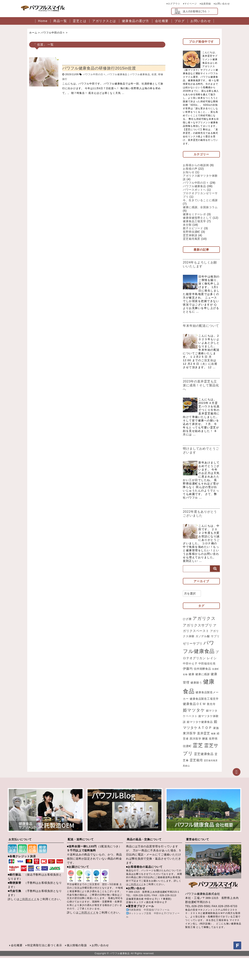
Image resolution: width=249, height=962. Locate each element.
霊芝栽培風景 (191, 238)
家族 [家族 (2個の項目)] (216, 732)
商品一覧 (60, 21)
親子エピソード (193, 228)
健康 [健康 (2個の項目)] (191, 678)
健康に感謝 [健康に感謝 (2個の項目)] (202, 678)
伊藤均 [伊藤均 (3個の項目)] (188, 672)
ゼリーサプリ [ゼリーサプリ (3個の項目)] (193, 647)
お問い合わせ (222, 4)
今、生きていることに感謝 (200, 200)
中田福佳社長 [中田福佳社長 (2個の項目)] (207, 667)
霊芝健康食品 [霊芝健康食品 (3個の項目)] (204, 758)
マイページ (190, 4)
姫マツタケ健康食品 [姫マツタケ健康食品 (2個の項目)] (200, 726)
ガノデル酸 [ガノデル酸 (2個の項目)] (203, 640)
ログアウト (173, 4)
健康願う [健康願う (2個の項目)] (196, 686)
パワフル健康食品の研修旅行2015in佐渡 (99, 68)
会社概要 (162, 21)
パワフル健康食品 (117, 74)
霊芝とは (79, 21)
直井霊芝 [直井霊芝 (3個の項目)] (203, 737)
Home (43, 21)
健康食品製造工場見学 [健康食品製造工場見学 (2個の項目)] (204, 702)
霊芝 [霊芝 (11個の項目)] (198, 749)
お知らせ (189, 172)
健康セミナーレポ (194, 214)
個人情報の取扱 (77, 949)
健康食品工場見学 (194, 221)
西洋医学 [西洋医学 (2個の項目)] (195, 742)
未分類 (187, 224)
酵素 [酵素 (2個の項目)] (205, 742)
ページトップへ (236, 776)
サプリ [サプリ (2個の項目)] (215, 640)
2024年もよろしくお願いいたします (201, 264)
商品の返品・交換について (144, 843)
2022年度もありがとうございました (201, 517)
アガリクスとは (104, 21)
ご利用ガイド (28, 903)
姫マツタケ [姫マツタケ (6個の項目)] (194, 714)
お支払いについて (20, 843)
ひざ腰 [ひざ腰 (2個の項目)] (187, 622)
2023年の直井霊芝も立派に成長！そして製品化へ (201, 389)
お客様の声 (190, 168)
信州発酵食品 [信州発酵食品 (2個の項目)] (202, 672)
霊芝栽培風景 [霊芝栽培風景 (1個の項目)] (211, 765)
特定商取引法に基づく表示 (44, 949)
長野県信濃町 (191, 231)
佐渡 (154, 74)
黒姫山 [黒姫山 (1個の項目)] (186, 770)
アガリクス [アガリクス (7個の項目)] (204, 622)
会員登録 (206, 4)
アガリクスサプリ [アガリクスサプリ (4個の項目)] (197, 629)
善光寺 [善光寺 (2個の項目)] (211, 708)
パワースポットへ (194, 189)
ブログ (179, 21)
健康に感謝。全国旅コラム (200, 207)
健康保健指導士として (197, 217)
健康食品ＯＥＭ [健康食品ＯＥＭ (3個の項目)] (194, 708)
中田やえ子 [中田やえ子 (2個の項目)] (190, 667)
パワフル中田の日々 (94, 74)
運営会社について (197, 843)
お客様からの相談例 (196, 165)
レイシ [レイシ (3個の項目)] (212, 662)
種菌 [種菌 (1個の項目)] (213, 738)
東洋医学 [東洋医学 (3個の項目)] (189, 737)
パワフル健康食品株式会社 (202, 897)
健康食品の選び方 (135, 21)
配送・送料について (81, 843)
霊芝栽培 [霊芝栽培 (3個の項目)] (196, 764)
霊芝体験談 (190, 235)
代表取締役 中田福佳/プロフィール (149, 914)
